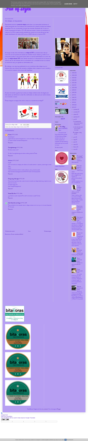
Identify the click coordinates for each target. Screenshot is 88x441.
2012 (73, 107)
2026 (73, 73)
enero (74, 149)
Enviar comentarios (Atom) (17, 234)
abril (74, 142)
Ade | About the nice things (14, 203)
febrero (75, 147)
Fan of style (18, 8)
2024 (73, 77)
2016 (73, 97)
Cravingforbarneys (12, 147)
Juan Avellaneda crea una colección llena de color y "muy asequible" (77, 251)
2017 (73, 95)
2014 (73, 102)
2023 (73, 80)
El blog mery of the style (13, 178)
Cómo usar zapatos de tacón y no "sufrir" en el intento (77, 168)
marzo (74, 144)
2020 (73, 87)
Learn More (68, 4)
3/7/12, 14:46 (19, 147)
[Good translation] (3, 420)
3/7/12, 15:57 (16, 160)
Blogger (59, 409)
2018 (73, 92)
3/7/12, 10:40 (15, 134)
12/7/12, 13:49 (24, 203)
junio (74, 137)
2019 (73, 90)
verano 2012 (26, 126)
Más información (70, 439)
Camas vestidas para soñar (80, 270)
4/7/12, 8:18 (21, 178)
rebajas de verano (20, 126)
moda (12, 126)
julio (74, 119)
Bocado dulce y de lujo (79, 233)
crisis (9, 126)
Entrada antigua (47, 231)
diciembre (75, 109)
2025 (73, 75)
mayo (74, 139)
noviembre (75, 112)
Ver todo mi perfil (59, 147)
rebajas (14, 126)
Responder (10, 142)
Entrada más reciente (9, 231)
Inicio (29, 231)
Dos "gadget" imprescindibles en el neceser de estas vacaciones (77, 159)
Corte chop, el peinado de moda (80, 218)
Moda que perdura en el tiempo (80, 288)
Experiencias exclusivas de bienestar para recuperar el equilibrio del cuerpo (77, 209)
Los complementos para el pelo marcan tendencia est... (77, 123)
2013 (73, 105)
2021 (73, 85)
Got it (75, 4)
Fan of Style (62, 126)
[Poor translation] (7, 420)
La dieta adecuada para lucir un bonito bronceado (78, 128)
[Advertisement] (69, 27)
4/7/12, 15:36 (19, 193)
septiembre (75, 117)
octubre (75, 114)
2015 (73, 100)
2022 (73, 82)
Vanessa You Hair (12, 193)
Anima (9, 134)
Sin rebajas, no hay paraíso (77, 133)
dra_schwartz (45, 409)
